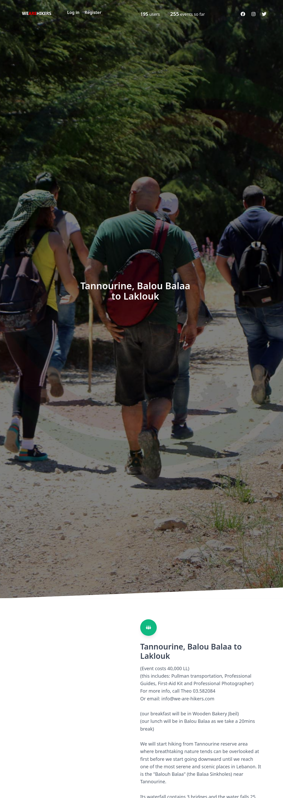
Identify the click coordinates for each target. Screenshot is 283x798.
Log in (73, 12)
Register (93, 12)
